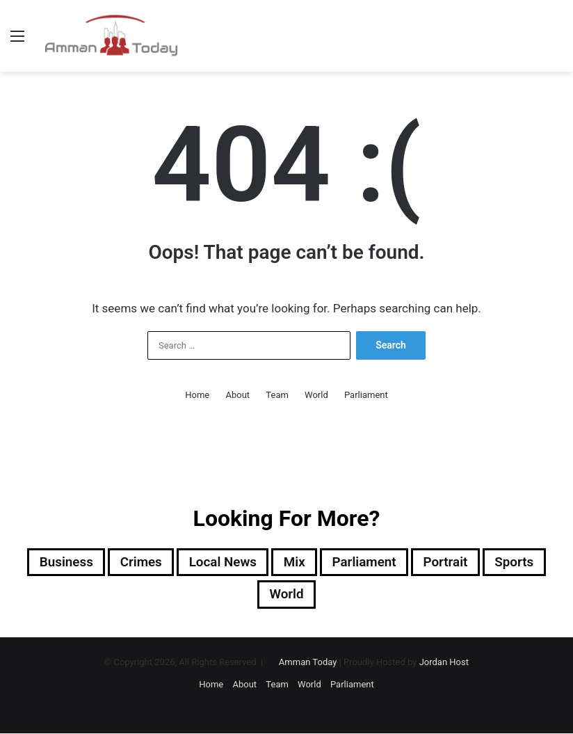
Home (197, 395)
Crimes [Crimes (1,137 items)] (133, 563)
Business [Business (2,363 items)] (54, 563)
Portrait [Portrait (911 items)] (453, 563)
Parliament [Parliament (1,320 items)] (368, 563)
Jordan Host (444, 664)
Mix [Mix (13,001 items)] (295, 563)
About (238, 395)
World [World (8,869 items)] (286, 596)
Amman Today (308, 664)
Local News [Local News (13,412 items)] (219, 563)
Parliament (366, 395)
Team (277, 395)
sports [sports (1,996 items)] (525, 563)
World (316, 395)
